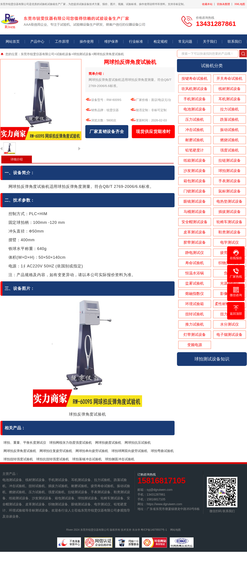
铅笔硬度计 (194, 150)
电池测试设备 (195, 109)
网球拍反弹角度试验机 (19, 451)
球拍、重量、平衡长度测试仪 (24, 442)
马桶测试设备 (195, 212)
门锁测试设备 (195, 191)
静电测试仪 (194, 253)
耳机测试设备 (229, 99)
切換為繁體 (223, 4)
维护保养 (111, 41)
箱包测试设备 (195, 181)
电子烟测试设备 (229, 335)
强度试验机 (229, 150)
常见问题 (185, 41)
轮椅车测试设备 (229, 222)
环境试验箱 (194, 304)
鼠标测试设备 (229, 191)
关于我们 (210, 41)
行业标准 (136, 41)
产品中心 (37, 41)
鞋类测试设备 (229, 232)
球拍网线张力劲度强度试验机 (70, 442)
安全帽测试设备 (195, 222)
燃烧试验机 (229, 140)
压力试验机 (194, 119)
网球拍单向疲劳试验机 (91, 451)
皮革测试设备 (195, 232)
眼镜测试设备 (195, 201)
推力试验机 (194, 324)
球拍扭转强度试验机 (18, 459)
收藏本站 (207, 4)
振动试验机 (229, 130)
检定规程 (161, 41)
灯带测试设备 (195, 335)
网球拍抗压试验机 (138, 442)
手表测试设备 (229, 181)
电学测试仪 (229, 242)
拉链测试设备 (229, 160)
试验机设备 (63, 54)
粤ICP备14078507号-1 (154, 529)
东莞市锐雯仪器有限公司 (37, 54)
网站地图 (175, 529)
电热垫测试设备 (229, 201)
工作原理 (62, 41)
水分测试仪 (229, 324)
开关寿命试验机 (229, 78)
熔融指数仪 (194, 294)
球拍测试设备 (82, 54)
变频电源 (194, 345)
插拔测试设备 (229, 212)
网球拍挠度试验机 (108, 442)
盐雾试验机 (194, 283)
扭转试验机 (194, 314)
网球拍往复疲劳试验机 (55, 451)
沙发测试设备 (195, 171)
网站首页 (13, 41)
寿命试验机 (194, 263)
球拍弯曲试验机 (162, 451)
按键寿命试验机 (195, 78)
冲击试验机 (194, 130)
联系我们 (235, 41)
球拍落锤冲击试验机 (87, 459)
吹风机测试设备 (195, 89)
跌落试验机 (229, 119)
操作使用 (87, 41)
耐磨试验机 (194, 140)
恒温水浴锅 (194, 273)
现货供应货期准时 (153, 131)
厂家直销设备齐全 (106, 131)
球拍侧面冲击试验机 (119, 459)
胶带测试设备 (195, 242)
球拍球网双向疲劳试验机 (129, 451)
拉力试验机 (229, 109)
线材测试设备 (229, 89)
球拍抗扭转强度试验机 (52, 459)
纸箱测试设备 (195, 160)
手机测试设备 (195, 99)
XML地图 (239, 4)
